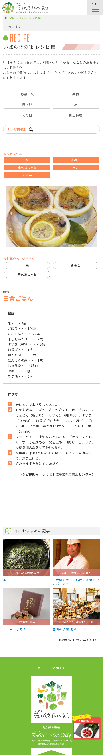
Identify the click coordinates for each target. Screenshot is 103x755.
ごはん (27, 175)
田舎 (76, 167)
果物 (75, 94)
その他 (27, 115)
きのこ (75, 160)
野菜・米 (27, 94)
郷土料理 (76, 115)
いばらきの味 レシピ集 (25, 18)
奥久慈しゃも (27, 167)
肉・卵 (27, 104)
